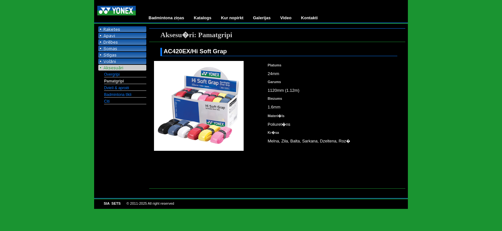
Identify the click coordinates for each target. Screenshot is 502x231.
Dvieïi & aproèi (116, 88)
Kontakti (309, 17)
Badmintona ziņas (166, 17)
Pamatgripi (114, 81)
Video (285, 17)
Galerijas (262, 17)
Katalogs (202, 17)
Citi (106, 101)
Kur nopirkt (232, 17)
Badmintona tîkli (117, 94)
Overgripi (112, 74)
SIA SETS (112, 203)
